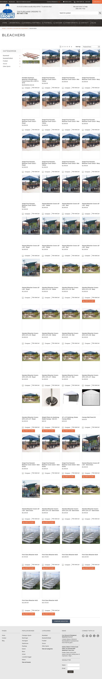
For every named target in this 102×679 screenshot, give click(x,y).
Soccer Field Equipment (20, 28)
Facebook (87, 636)
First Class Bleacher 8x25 (70, 554)
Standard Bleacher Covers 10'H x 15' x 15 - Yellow (50, 288)
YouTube (94, 636)
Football (49, 23)
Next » (71, 46)
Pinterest (90, 636)
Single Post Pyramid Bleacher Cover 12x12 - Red (70, 120)
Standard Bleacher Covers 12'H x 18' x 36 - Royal (30, 376)
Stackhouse (25, 643)
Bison (23, 651)
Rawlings (24, 646)
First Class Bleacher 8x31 (50, 554)
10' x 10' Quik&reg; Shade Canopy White (70, 418)
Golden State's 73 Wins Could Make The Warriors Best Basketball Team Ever (70, 648)
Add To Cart (89, 301)
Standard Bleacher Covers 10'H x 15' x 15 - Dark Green (50, 509)
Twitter (83, 636)
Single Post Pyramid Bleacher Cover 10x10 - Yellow (49, 163)
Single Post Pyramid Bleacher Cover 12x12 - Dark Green (51, 464)
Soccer (60, 23)
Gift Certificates (4, 1)
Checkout (97, 2)
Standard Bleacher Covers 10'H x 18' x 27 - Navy (90, 376)
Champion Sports (26, 635)
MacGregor (25, 638)
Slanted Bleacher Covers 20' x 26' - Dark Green (90, 463)
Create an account (26, 1)
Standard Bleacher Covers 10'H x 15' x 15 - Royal (30, 334)
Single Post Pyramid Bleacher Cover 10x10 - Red (70, 162)
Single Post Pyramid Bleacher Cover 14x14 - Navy (91, 78)
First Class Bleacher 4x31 (30, 600)
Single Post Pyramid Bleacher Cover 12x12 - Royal (29, 163)
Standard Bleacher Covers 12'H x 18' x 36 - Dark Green (70, 509)
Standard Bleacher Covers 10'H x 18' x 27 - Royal (30, 418)
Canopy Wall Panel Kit (89, 417)
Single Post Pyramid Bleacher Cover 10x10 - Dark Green (71, 464)
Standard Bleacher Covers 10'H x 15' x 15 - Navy (90, 288)
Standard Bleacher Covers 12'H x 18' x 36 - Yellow (50, 334)
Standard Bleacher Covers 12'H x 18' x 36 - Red (70, 334)
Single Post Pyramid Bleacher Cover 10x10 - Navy (91, 162)
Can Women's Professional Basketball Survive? (69, 636)
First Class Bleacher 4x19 (30, 554)
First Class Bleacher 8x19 (90, 554)
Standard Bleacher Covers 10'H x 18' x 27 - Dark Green (90, 509)
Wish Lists (68, 1)
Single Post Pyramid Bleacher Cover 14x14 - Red (70, 78)
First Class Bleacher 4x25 (50, 600)
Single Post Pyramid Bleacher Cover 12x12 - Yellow (49, 121)
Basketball (16, 23)
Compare (27, 88)
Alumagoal (25, 640)
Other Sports (72, 23)
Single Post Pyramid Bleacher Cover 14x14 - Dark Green (31, 464)
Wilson (24, 659)
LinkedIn (98, 636)
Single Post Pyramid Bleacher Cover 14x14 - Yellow (49, 79)
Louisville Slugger (26, 657)
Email (63, 668)
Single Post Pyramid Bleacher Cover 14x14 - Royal (29, 121)
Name (64, 665)
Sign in (18, 1)
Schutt (23, 654)
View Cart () (83, 1)
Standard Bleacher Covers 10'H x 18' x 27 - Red (70, 376)
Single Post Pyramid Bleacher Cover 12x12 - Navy (91, 120)
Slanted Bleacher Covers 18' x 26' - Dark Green (30, 509)
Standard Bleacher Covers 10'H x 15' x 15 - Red (70, 288)
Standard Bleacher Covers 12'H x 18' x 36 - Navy (90, 334)
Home (3, 28)
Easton (24, 649)
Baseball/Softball (33, 23)
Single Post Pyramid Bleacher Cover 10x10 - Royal (29, 205)
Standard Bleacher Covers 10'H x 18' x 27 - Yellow (50, 376)
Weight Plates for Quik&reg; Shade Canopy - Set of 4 (50, 418)
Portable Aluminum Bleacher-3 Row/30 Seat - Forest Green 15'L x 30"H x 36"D (30, 80)
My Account (12, 1)
